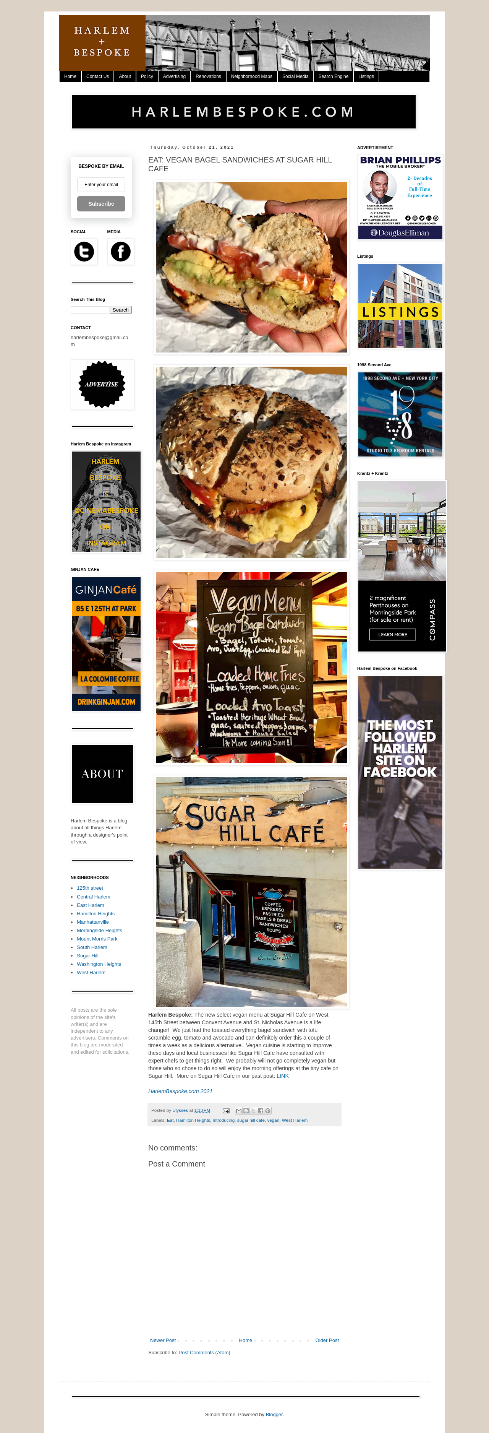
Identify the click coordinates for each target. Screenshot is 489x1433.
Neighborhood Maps (251, 76)
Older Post (327, 1340)
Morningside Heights (99, 930)
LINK (283, 1076)
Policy (147, 76)
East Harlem (90, 905)
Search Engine (334, 76)
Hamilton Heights (193, 1120)
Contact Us (97, 76)
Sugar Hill (87, 956)
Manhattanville (93, 922)
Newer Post (163, 1340)
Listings (366, 76)
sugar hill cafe (251, 1120)
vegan (273, 1120)
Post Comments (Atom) (204, 1352)
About (125, 76)
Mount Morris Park (97, 939)
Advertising (174, 76)
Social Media (295, 76)
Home (70, 76)
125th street (90, 888)
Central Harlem (93, 897)
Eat (170, 1120)
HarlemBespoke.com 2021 (180, 1091)
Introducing (223, 1120)
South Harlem (92, 947)
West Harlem (295, 1120)
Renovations (208, 76)
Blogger (274, 1414)
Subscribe (101, 204)
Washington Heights (99, 964)
